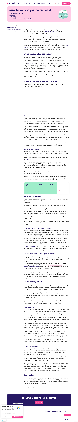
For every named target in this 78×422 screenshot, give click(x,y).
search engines (31, 63)
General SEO (12, 16)
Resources (43, 3)
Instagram (67, 419)
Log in (59, 3)
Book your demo (66, 3)
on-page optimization (50, 31)
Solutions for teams (28, 3)
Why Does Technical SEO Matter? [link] (14, 29)
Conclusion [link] (9, 34)
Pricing (49, 3)
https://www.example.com (31, 266)
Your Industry (37, 3)
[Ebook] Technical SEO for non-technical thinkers (39, 186)
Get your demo (39, 402)
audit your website (31, 246)
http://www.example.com (55, 265)
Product (20, 3)
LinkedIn (65, 419)
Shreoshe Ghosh (29, 18)
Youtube (70, 419)
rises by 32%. (30, 159)
